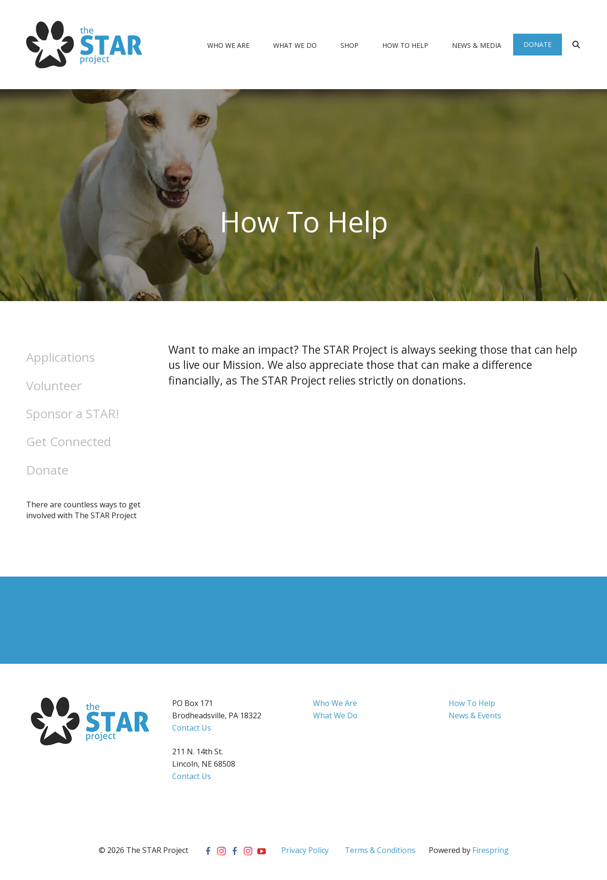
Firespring (490, 850)
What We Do (295, 45)
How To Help (405, 45)
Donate (538, 44)
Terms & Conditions (380, 850)
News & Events (475, 715)
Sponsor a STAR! (72, 413)
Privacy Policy (305, 850)
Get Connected (68, 441)
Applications (60, 357)
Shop (349, 45)
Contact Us (191, 728)
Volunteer (54, 385)
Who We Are (228, 45)
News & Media (476, 45)
